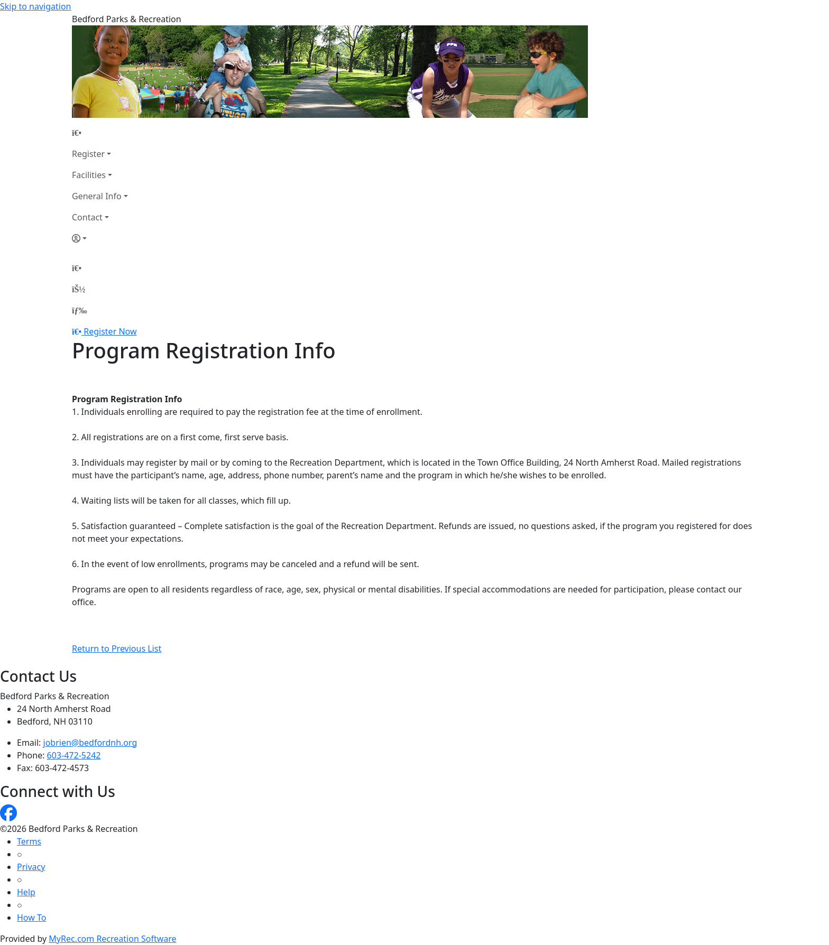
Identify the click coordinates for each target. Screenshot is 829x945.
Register (88, 154)
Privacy (31, 867)
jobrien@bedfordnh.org (90, 742)
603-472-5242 (74, 755)
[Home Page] (100, 132)
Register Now (110, 331)
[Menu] (79, 310)
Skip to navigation (35, 6)
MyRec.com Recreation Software (112, 938)
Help (26, 892)
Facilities (89, 175)
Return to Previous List (116, 648)
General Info (97, 196)
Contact (87, 217)
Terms (29, 841)
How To (31, 917)
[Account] (100, 238)
